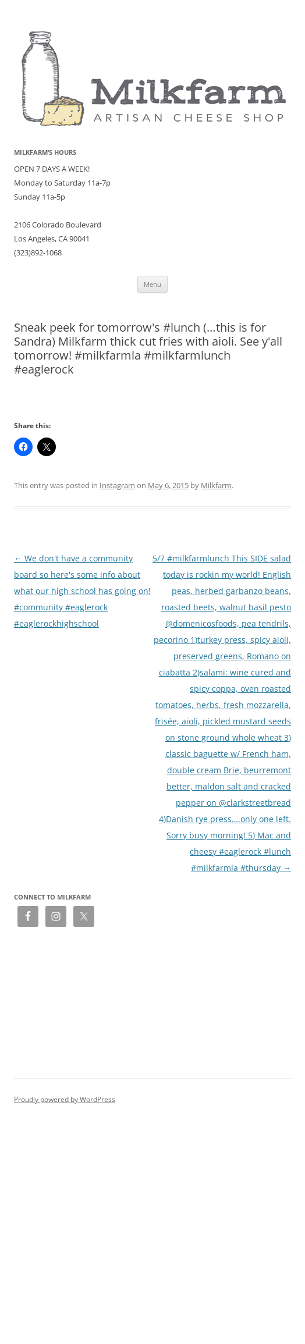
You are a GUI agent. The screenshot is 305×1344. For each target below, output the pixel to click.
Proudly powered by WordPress (64, 1099)
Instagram (117, 485)
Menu (152, 284)
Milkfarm (216, 485)
